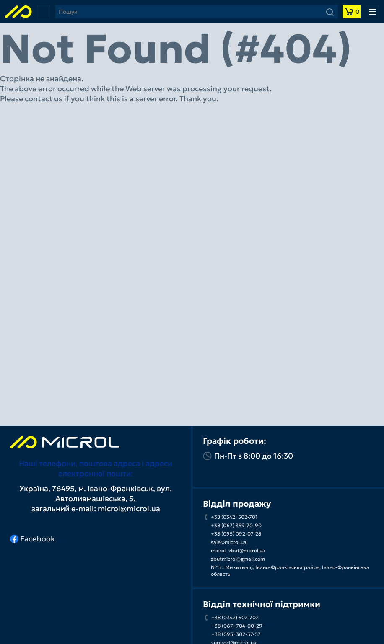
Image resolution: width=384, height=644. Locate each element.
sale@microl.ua (228, 542)
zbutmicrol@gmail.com (238, 559)
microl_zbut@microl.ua (238, 550)
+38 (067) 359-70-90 (236, 525)
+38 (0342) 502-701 (234, 517)
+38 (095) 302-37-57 (236, 634)
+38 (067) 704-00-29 (236, 626)
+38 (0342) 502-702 (235, 617)
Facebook (32, 539)
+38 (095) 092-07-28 (236, 534)
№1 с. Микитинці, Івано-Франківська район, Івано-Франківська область (290, 570)
